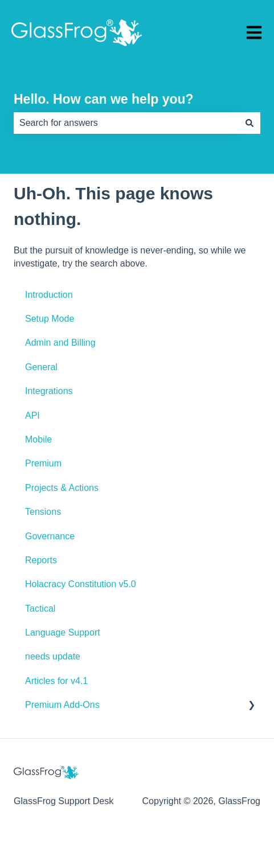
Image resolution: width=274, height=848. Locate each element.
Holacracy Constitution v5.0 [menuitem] (80, 584)
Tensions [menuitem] (43, 512)
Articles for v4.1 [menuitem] (56, 681)
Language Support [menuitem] (62, 632)
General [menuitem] (41, 367)
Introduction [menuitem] (49, 295)
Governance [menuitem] (50, 536)
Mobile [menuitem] (38, 439)
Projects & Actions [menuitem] (62, 488)
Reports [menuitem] (41, 560)
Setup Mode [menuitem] (49, 318)
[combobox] (126, 123)
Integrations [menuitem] (49, 391)
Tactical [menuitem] (40, 608)
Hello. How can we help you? (104, 99)
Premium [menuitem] (43, 463)
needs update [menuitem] (52, 656)
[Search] (249, 123)
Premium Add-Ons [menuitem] (62, 705)
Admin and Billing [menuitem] (60, 342)
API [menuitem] (32, 415)
